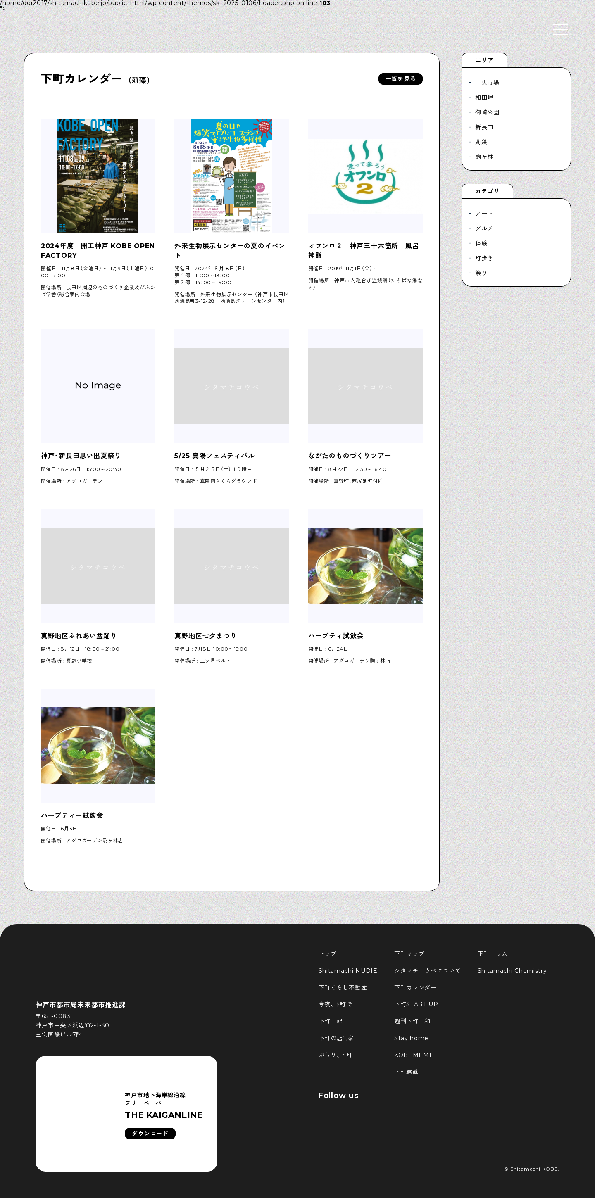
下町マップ (409, 954)
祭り (481, 273)
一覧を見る (401, 79)
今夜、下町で (335, 1004)
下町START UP (416, 1004)
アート (484, 213)
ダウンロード (150, 1133)
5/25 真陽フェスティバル (214, 456)
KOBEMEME (414, 1055)
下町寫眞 (406, 1072)
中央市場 (487, 82)
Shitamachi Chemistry (512, 971)
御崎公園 (487, 112)
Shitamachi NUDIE (348, 971)
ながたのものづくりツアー (350, 456)
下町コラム (493, 954)
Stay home (411, 1038)
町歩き (484, 258)
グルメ (484, 228)
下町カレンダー (415, 987)
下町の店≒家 (336, 1038)
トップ (328, 954)
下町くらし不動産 (343, 987)
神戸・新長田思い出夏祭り (81, 456)
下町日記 (331, 1021)
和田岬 (484, 97)
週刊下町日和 (412, 1021)
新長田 (484, 127)
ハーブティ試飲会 (336, 636)
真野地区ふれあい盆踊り (79, 636)
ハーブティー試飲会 (72, 816)
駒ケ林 (484, 157)
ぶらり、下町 (335, 1055)
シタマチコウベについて (427, 971)
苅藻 (481, 142)
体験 (481, 243)
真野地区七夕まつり (205, 636)
